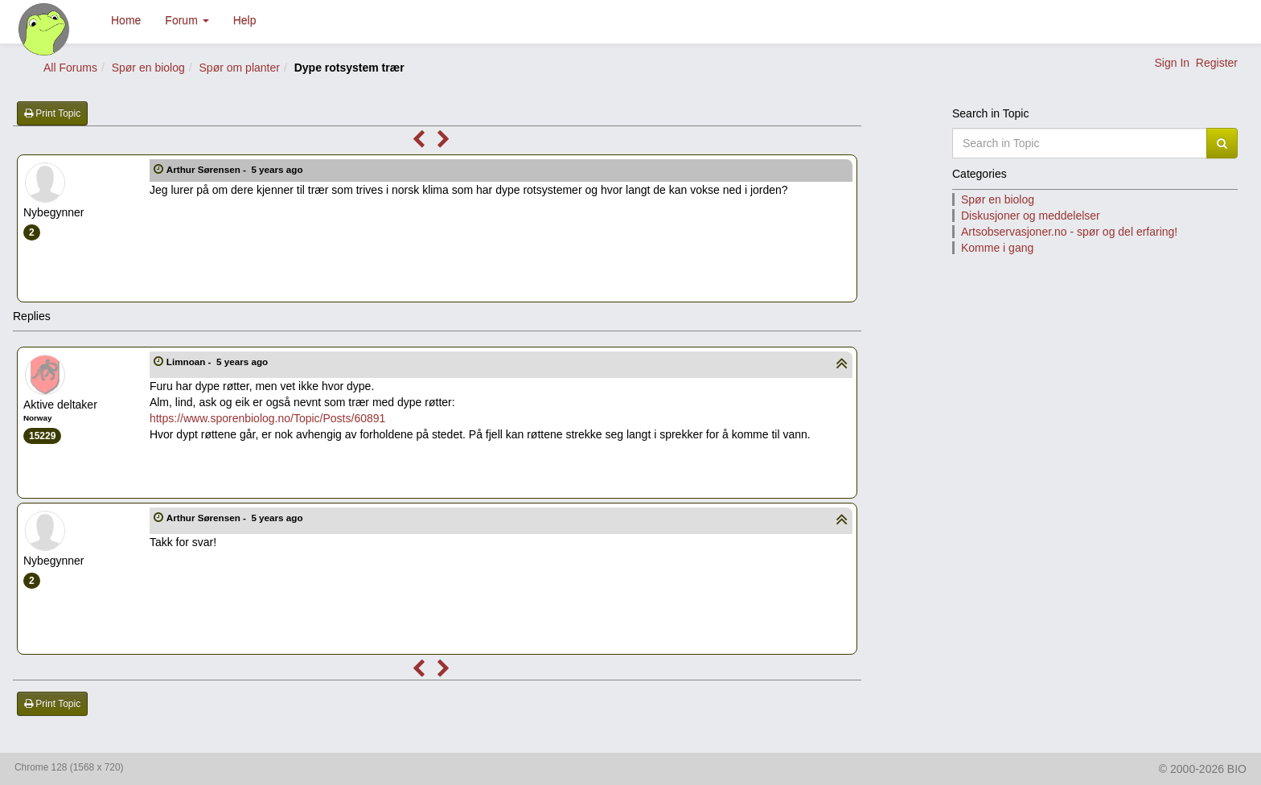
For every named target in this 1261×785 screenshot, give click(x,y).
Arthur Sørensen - (236, 169)
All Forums (70, 67)
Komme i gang (997, 247)
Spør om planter (239, 67)
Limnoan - (218, 361)
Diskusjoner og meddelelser (1030, 215)
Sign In (1171, 62)
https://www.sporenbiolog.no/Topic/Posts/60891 (267, 418)
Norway (37, 417)
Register (1217, 62)
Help (245, 20)
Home (126, 20)
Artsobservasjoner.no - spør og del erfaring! (1069, 231)
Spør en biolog (148, 67)
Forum (186, 20)
